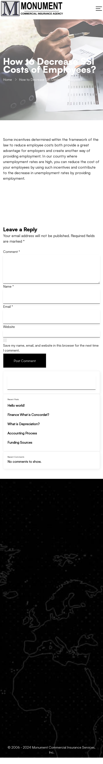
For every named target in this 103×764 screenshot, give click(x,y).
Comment (11, 252)
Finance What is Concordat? (28, 415)
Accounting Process (22, 433)
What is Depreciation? (23, 424)
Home (7, 80)
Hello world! (16, 405)
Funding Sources (19, 442)
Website (9, 327)
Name (8, 286)
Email (8, 306)
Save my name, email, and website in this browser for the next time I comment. (51, 347)
